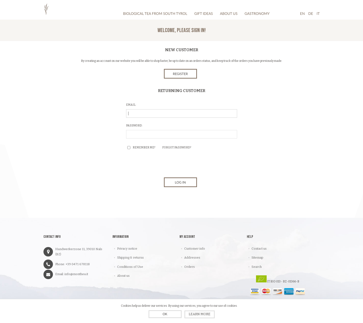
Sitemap (257, 257)
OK (164, 314)
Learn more (199, 314)
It (318, 13)
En (302, 13)
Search (257, 266)
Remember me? (144, 147)
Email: (131, 104)
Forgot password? (176, 147)
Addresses (192, 257)
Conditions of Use (130, 266)
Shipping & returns (130, 257)
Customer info (194, 248)
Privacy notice (127, 248)
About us (123, 275)
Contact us (259, 248)
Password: (134, 125)
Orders (189, 266)
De (310, 13)
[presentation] (182, 164)
